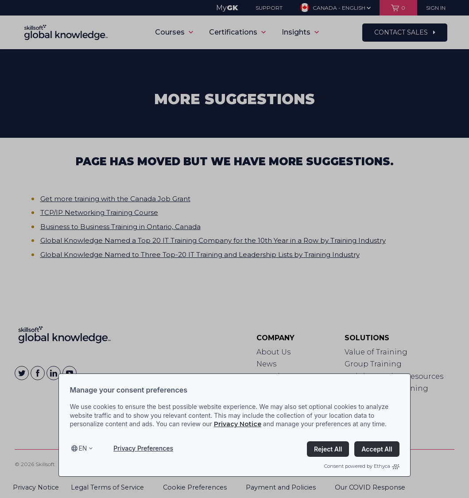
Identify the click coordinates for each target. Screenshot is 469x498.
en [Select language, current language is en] (82, 448)
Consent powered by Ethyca (361, 466)
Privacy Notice (237, 424)
